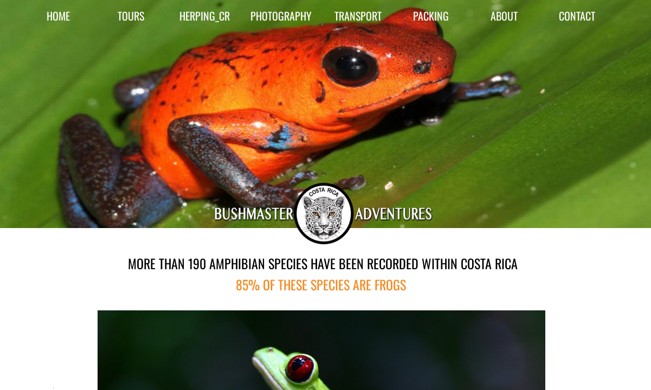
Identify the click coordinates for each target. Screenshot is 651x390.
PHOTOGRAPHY (281, 16)
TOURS (131, 16)
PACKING (431, 16)
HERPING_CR (204, 16)
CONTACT (577, 16)
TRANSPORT (358, 16)
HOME (58, 16)
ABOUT (504, 16)
